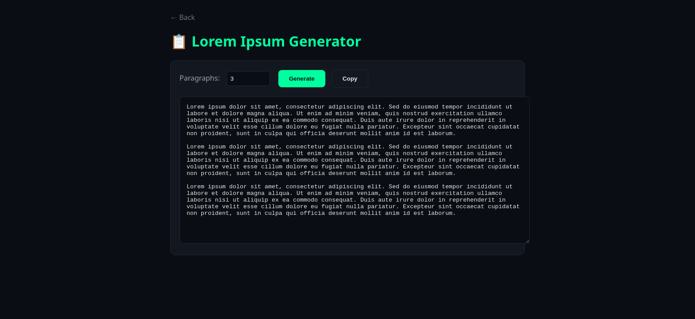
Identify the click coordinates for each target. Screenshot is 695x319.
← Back (182, 17)
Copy (350, 78)
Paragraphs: (200, 78)
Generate (302, 78)
